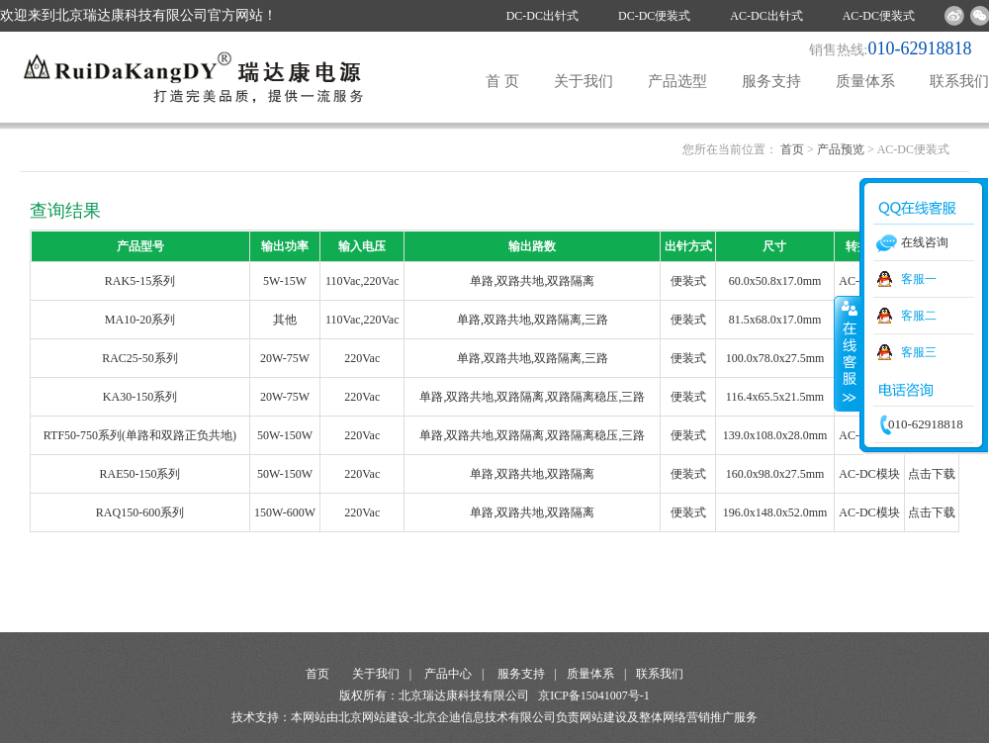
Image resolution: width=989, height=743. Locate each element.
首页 (792, 149)
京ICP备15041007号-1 (594, 695)
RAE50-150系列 (139, 474)
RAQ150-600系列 (140, 512)
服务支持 (771, 81)
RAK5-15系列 (140, 281)
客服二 (919, 316)
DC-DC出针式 (542, 16)
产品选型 (677, 81)
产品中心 (448, 674)
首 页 (502, 81)
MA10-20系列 (140, 319)
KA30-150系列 (140, 397)
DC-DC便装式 (654, 16)
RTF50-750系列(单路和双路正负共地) (140, 435)
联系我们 (959, 81)
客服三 (919, 352)
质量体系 (865, 81)
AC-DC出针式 (766, 16)
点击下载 (931, 474)
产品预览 (840, 149)
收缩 (847, 353)
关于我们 (583, 81)
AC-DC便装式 (879, 16)
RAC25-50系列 (140, 358)
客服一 (919, 279)
